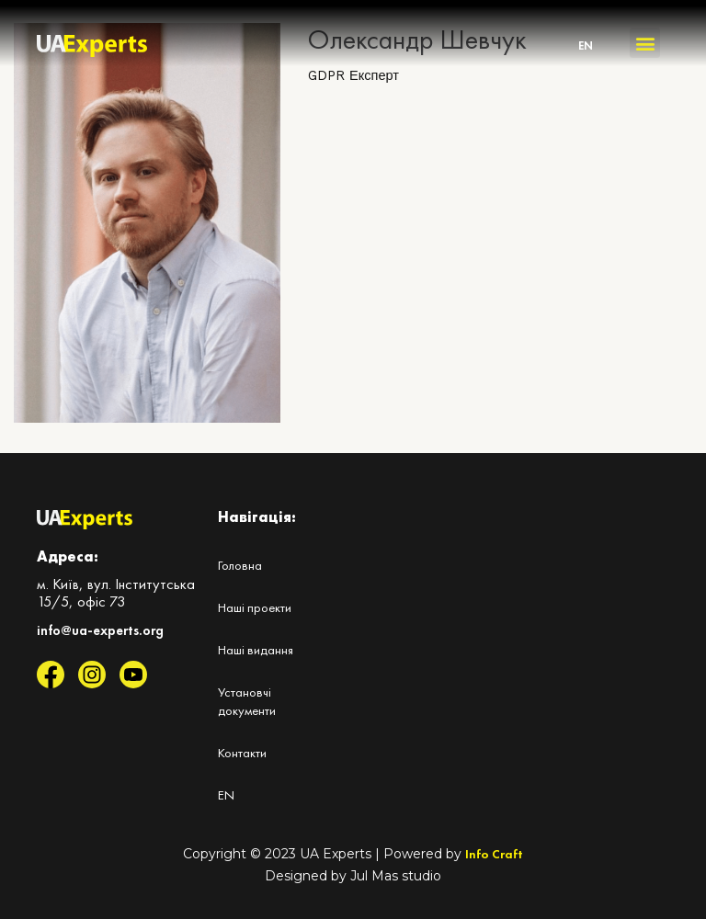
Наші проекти (254, 607)
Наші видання (255, 649)
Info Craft (494, 853)
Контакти (242, 752)
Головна (240, 565)
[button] (645, 43)
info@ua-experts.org (100, 630)
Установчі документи (247, 701)
